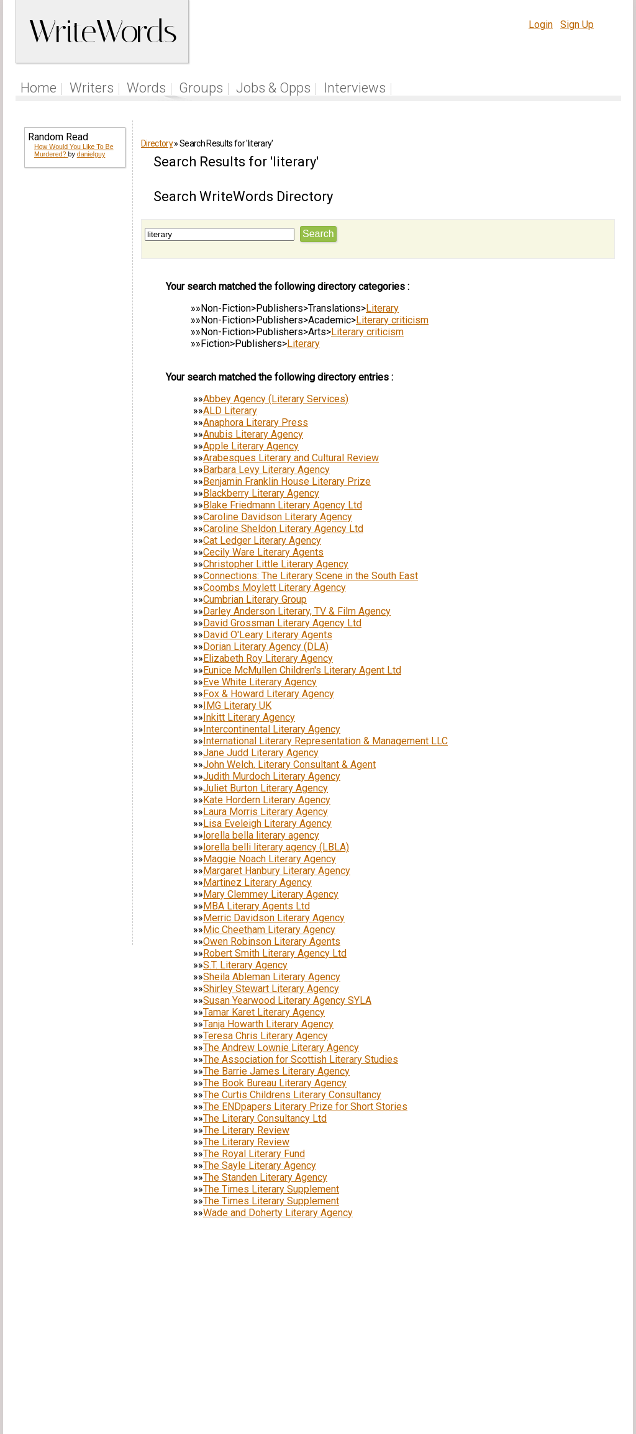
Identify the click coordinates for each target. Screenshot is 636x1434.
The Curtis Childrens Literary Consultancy (292, 1095)
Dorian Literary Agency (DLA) (266, 646)
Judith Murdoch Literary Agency (271, 776)
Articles (357, 1356)
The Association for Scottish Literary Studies (300, 1059)
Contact (595, 1356)
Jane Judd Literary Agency (261, 753)
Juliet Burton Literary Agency (265, 788)
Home (38, 88)
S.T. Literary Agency (245, 965)
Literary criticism (392, 320)
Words (146, 88)
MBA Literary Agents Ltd (256, 906)
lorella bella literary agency (261, 835)
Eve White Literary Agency (260, 682)
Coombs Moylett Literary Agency (274, 587)
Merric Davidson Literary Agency (274, 918)
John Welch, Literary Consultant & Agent (289, 764)
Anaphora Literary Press (255, 422)
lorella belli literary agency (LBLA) (276, 847)
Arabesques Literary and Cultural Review (291, 458)
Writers (92, 88)
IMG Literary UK (237, 705)
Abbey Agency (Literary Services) (275, 399)
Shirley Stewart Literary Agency (271, 988)
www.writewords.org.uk (424, 1380)
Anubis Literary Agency (253, 434)
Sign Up (577, 24)
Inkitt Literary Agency (249, 717)
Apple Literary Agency (251, 446)
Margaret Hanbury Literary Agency (276, 871)
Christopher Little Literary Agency (275, 564)
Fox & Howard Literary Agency (268, 694)
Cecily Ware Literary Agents (263, 552)
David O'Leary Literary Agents (267, 635)
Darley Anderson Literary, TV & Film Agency (297, 611)
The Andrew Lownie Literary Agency (281, 1047)
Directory (157, 143)
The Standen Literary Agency (265, 1177)
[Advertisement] (74, 367)
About (558, 1356)
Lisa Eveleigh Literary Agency (267, 823)
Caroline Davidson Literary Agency (277, 517)
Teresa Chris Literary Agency (265, 1036)
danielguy (91, 154)
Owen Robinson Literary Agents (271, 941)
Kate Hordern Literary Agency (266, 800)
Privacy (518, 1356)
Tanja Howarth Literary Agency (268, 1024)
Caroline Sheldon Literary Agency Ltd (283, 528)
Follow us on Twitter (286, 1356)
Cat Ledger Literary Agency (262, 540)
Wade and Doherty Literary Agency (278, 1213)
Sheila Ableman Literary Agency (271, 977)
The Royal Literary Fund (254, 1154)
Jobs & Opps (273, 88)
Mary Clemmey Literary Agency (270, 894)
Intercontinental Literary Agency (271, 729)
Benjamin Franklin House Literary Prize (287, 481)
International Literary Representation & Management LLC (325, 741)
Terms (478, 1356)
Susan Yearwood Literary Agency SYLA (287, 1000)
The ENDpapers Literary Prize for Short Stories (305, 1106)
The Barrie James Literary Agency (276, 1071)
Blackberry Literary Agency (261, 493)
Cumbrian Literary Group (255, 599)
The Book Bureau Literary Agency (275, 1083)
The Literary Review (246, 1130)
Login (541, 24)
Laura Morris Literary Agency (265, 812)
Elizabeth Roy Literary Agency (268, 658)
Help (444, 1356)
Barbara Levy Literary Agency (266, 470)
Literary (382, 308)
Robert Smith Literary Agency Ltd (275, 953)
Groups (201, 88)
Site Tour (403, 1356)
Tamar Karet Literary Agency (264, 1012)
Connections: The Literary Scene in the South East (310, 576)
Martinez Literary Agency (257, 882)
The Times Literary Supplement (271, 1189)
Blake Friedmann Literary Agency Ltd (282, 505)
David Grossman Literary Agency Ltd (282, 623)
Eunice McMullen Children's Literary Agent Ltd (302, 670)
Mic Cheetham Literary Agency (269, 930)
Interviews (355, 88)
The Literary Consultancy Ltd (265, 1118)
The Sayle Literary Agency (259, 1165)
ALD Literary (230, 411)
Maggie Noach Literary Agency (269, 859)
